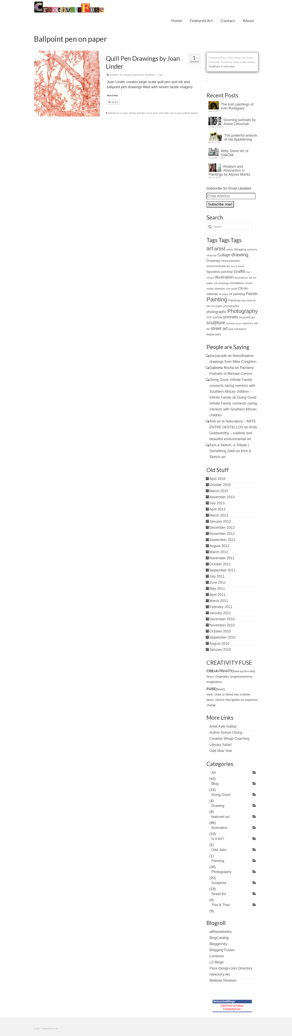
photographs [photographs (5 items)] (216, 312)
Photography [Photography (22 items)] (242, 311)
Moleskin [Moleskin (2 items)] (220, 288)
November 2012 (222, 534)
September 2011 (222, 570)
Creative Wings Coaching (229, 739)
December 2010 (222, 619)
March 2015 (218, 491)
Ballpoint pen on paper (118, 113)
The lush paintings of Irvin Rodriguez (237, 106)
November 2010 (222, 625)
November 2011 (222, 558)
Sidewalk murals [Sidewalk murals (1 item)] (233, 323)
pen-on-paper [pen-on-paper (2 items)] (214, 306)
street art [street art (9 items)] (219, 328)
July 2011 (217, 576)
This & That (220, 905)
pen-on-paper (176, 113)
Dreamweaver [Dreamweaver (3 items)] (230, 260)
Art (121, 75)
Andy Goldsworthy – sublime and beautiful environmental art (233, 433)
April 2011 (217, 595)
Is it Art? (217, 839)
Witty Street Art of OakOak (234, 153)
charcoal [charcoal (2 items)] (211, 255)
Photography (221, 872)
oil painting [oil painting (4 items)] (237, 294)
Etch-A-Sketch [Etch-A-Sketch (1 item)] (237, 266)
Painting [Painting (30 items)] (216, 299)
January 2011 (220, 613)
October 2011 (220, 564)
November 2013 (222, 497)
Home (176, 20)
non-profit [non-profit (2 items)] (231, 288)
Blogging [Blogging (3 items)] (240, 249)
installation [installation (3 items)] (237, 283)
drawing (132, 113)
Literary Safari (220, 745)
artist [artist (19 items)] (219, 249)
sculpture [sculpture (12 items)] (215, 322)
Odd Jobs (219, 850)
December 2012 (222, 528)
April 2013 (217, 509)
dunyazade (218, 356)
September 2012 (222, 540)
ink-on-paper (152, 113)
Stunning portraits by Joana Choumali (239, 122)
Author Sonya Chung (225, 732)
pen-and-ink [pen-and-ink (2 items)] (249, 300)
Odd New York (220, 751)
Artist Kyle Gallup (223, 726)
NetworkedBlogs (224, 1001)
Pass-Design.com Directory (230, 968)
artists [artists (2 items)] (229, 249)
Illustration (150, 75)
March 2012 (218, 552)
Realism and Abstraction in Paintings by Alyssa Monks (229, 170)
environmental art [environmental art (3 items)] (218, 266)
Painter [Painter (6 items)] (252, 294)
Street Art (218, 894)
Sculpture (218, 883)
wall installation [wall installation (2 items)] (238, 329)
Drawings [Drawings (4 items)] (213, 261)
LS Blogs (216, 962)
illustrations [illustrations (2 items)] (241, 277)
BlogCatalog (219, 938)
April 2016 (217, 479)
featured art (138, 75)
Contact (228, 20)
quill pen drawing (190, 113)
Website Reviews (223, 980)
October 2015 (220, 485)
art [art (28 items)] (209, 248)
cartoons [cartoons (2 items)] (252, 249)
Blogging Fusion (222, 950)
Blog (214, 784)
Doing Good (220, 795)
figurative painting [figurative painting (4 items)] (219, 272)
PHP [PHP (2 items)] (209, 317)
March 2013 (218, 515)
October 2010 (220, 631)
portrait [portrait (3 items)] (217, 317)
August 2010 (219, 643)
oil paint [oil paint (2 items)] (223, 294)
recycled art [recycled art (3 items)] (247, 317)
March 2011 (218, 601)
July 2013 (217, 503)
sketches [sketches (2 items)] (247, 323)
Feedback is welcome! (222, 66)
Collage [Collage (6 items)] (223, 255)
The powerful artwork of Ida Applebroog (240, 137)
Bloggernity (218, 944)
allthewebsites (220, 932)
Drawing (128, 75)
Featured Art (201, 20)
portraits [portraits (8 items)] (230, 317)
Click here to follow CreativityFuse (232, 1007)
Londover (216, 956)
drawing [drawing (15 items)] (239, 254)
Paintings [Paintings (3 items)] (234, 300)
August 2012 (219, 546)
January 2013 (220, 521)
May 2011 (217, 589)
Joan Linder (164, 113)
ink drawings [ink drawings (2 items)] (221, 283)
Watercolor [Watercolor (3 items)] (213, 334)
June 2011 (217, 582)
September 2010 (222, 637)
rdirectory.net (219, 974)
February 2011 (220, 607)
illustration (141, 113)
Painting (217, 861)
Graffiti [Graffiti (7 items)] (239, 271)
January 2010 (220, 650)
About (248, 20)
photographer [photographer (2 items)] (231, 306)
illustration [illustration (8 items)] (224, 277)
